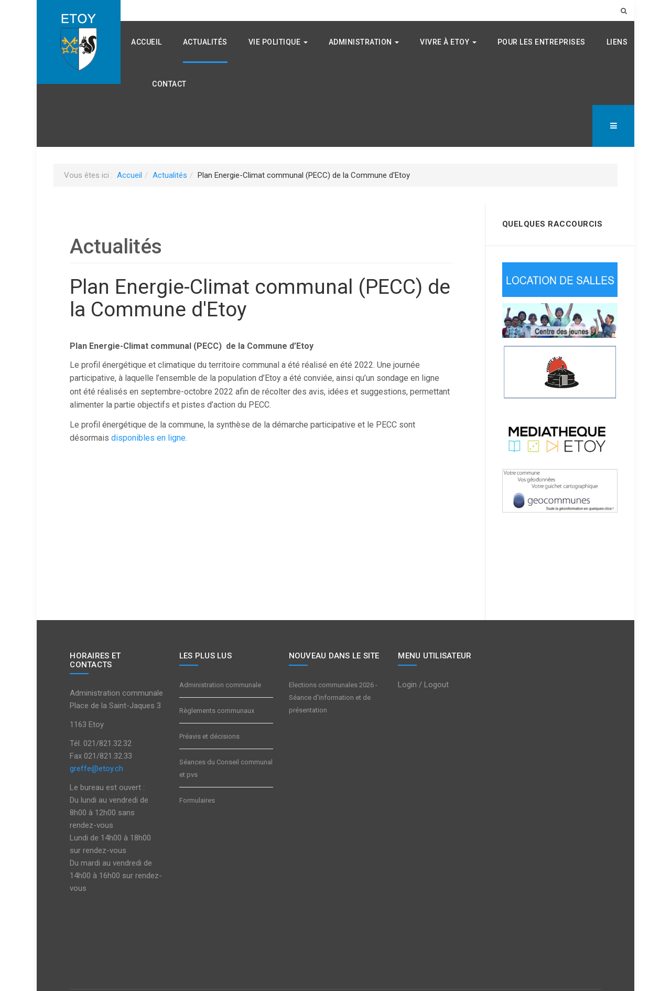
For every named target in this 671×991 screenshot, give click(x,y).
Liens (617, 42)
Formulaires (197, 800)
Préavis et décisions (209, 736)
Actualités (205, 42)
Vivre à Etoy (448, 42)
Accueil (146, 42)
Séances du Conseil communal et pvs (226, 768)
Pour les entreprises (541, 42)
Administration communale (220, 685)
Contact (169, 84)
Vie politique (278, 42)
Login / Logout (423, 684)
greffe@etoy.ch (96, 768)
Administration (364, 42)
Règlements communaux (216, 711)
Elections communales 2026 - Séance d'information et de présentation (333, 697)
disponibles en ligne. (149, 438)
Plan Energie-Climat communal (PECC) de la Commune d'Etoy (260, 298)
